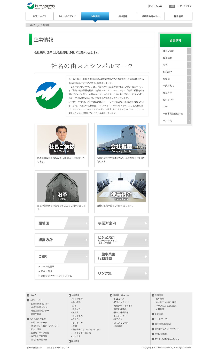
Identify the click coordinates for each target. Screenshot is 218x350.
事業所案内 (168, 85)
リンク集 (167, 120)
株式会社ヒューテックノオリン (42, 6)
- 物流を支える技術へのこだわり (44, 326)
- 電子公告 (117, 319)
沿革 (165, 64)
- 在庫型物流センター (39, 304)
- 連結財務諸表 (119, 309)
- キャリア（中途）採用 (165, 302)
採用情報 (178, 16)
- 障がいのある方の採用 (165, 306)
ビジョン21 (168, 99)
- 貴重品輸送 (35, 314)
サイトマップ (161, 319)
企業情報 (95, 17)
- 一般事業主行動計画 (81, 333)
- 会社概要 (76, 302)
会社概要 (167, 57)
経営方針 (167, 92)
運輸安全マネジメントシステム (56, 276)
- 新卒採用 (159, 299)
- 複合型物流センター (39, 310)
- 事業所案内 (77, 316)
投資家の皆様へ (151, 16)
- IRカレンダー (119, 316)
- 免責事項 (117, 326)
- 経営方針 (76, 319)
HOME (32, 25)
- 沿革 (73, 306)
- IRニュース (118, 299)
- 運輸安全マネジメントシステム (86, 329)
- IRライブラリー (120, 302)
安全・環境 (46, 271)
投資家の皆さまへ (121, 295)
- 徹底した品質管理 (38, 336)
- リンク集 (76, 336)
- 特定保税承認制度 (38, 339)
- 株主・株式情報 (120, 312)
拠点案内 (123, 16)
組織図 (166, 78)
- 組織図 (75, 312)
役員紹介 (167, 71)
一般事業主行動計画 (173, 113)
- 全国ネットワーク (38, 322)
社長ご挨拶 (168, 50)
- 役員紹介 (76, 309)
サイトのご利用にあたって (167, 339)
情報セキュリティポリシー (167, 329)
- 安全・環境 (35, 329)
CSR (165, 106)
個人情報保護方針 (163, 324)
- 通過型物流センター (39, 307)
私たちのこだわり (67, 16)
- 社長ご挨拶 (77, 299)
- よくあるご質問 (120, 323)
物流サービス (40, 16)
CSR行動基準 (47, 266)
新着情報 (159, 314)
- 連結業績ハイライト (123, 306)
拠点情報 (75, 341)
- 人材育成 (159, 309)
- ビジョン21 (77, 323)
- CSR (74, 326)
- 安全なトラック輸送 (39, 333)
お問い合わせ (161, 334)
